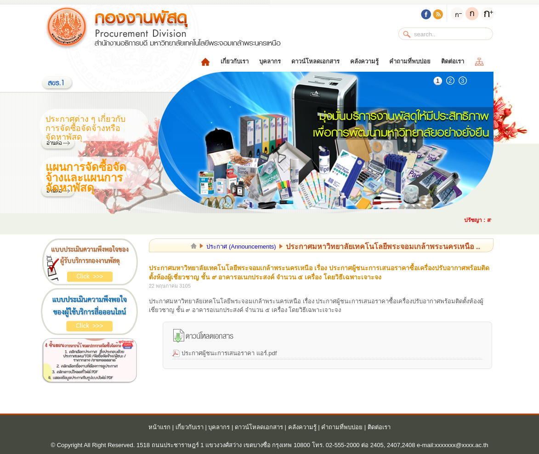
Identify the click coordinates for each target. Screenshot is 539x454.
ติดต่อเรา (452, 61)
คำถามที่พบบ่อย (410, 61)
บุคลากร (270, 61)
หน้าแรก (159, 427)
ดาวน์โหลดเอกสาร (315, 61)
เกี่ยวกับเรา (235, 61)
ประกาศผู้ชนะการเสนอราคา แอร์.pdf (229, 353)
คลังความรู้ (364, 61)
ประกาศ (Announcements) (241, 246)
